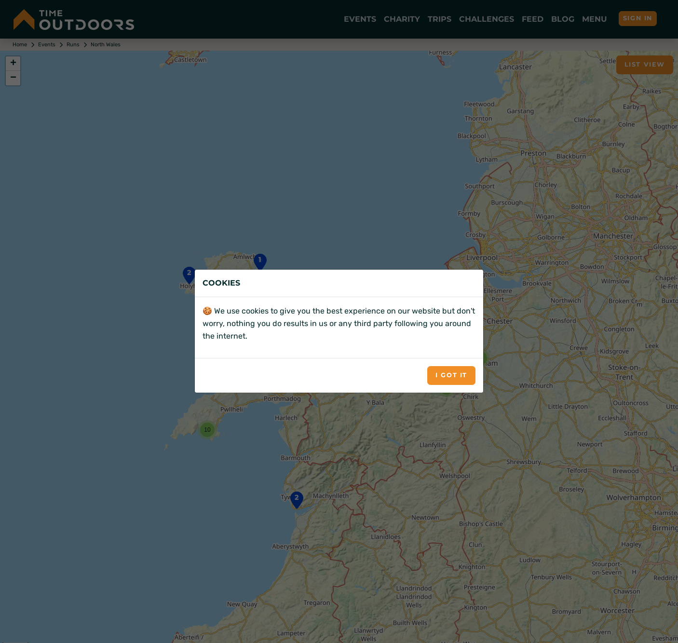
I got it (451, 375)
